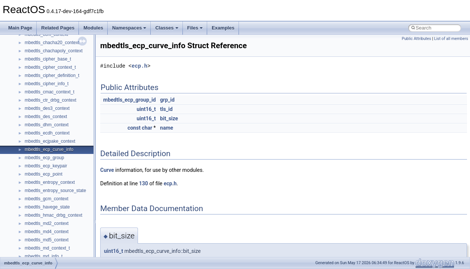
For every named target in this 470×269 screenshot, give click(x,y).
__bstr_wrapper (40, 104)
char (147, 128)
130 (143, 183)
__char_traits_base (44, 170)
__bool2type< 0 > (42, 79)
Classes (166, 28)
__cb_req (34, 153)
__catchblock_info (43, 145)
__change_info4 (40, 161)
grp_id (167, 100)
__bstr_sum (36, 96)
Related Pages (57, 28)
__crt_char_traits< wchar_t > (53, 252)
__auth (32, 38)
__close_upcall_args (45, 194)
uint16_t (146, 109)
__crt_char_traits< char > (49, 244)
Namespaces (129, 28)
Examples (223, 28)
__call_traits (37, 137)
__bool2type (37, 71)
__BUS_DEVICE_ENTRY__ (53, 112)
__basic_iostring (41, 46)
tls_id (166, 109)
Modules (93, 28)
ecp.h (139, 65)
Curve (107, 170)
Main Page (20, 28)
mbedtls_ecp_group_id (129, 100)
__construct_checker (45, 211)
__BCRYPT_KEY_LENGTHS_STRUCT (64, 55)
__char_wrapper (41, 178)
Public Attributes (416, 38)
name (166, 128)
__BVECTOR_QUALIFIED (51, 129)
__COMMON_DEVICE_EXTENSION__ (64, 202)
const (134, 128)
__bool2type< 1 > (42, 87)
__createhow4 (39, 219)
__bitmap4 (35, 63)
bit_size (169, 118)
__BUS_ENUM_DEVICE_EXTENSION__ (66, 120)
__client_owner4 (41, 186)
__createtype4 (39, 227)
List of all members (451, 38)
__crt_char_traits (41, 235)
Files (195, 28)
